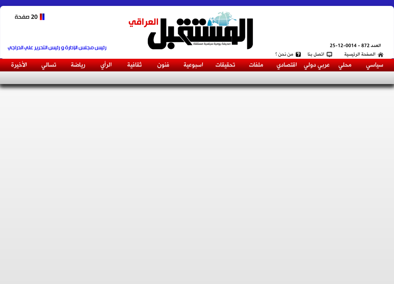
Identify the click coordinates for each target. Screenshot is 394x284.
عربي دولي (317, 65)
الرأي (106, 65)
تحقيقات (225, 65)
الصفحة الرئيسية (359, 54)
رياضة (78, 65)
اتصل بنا (316, 54)
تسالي (48, 65)
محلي (344, 65)
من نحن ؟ (284, 54)
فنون (163, 65)
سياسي (374, 65)
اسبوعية (193, 65)
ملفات (256, 65)
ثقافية (134, 65)
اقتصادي (287, 65)
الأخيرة (19, 65)
